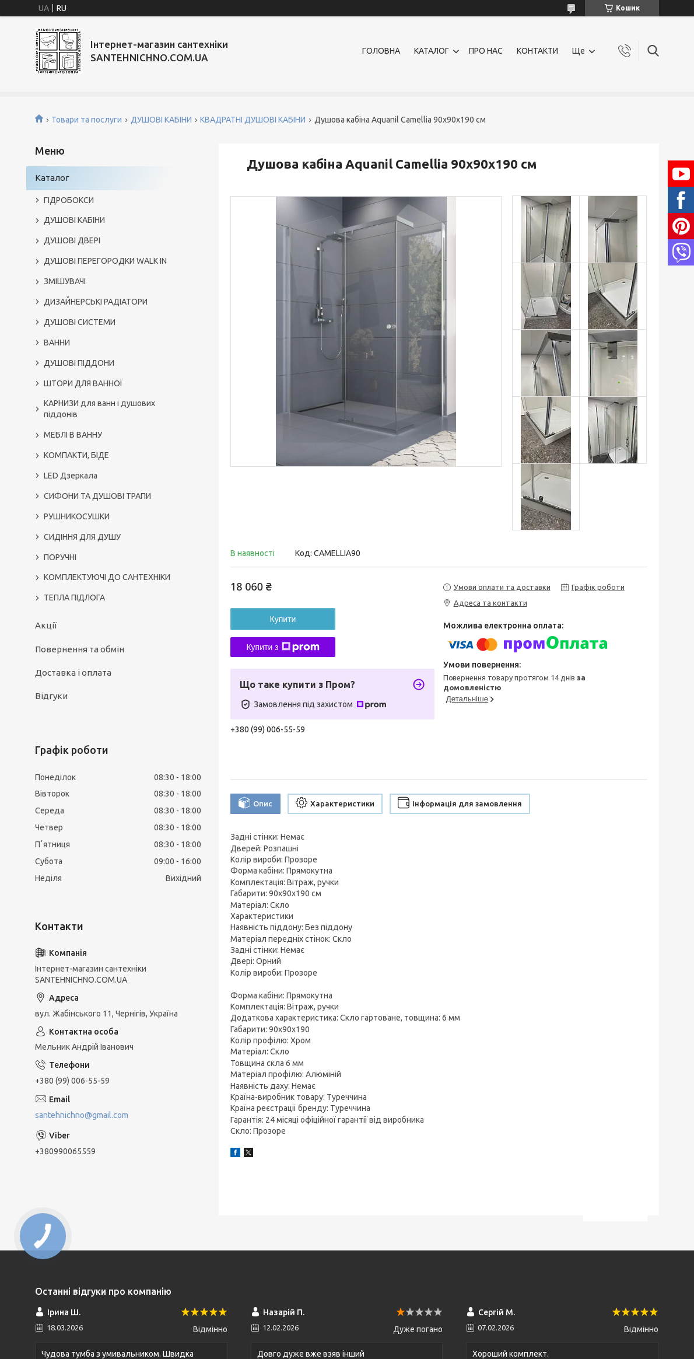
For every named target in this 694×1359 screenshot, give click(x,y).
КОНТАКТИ (537, 50)
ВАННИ (57, 342)
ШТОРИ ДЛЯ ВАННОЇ (83, 383)
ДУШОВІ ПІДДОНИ (79, 363)
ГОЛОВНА (381, 50)
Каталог (52, 178)
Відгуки (51, 696)
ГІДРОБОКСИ (69, 200)
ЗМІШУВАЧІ (65, 281)
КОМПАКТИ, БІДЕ (76, 455)
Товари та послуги (86, 119)
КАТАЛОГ (431, 50)
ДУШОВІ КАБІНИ (161, 119)
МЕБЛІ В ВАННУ (73, 434)
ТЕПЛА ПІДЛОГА (74, 597)
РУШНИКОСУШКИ (77, 516)
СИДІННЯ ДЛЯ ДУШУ (82, 536)
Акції (46, 625)
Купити (283, 619)
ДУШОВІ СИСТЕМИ (79, 322)
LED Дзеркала (70, 475)
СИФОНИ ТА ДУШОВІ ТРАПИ (97, 496)
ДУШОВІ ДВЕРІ (72, 240)
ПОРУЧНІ (60, 557)
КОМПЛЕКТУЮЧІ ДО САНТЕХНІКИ (107, 577)
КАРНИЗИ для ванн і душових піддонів (99, 409)
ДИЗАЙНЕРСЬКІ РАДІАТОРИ (96, 301)
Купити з (282, 647)
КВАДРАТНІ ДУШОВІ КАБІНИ (253, 119)
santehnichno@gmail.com (81, 1115)
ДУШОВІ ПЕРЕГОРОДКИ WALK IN (105, 260)
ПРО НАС (486, 50)
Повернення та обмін (79, 649)
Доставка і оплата (73, 672)
